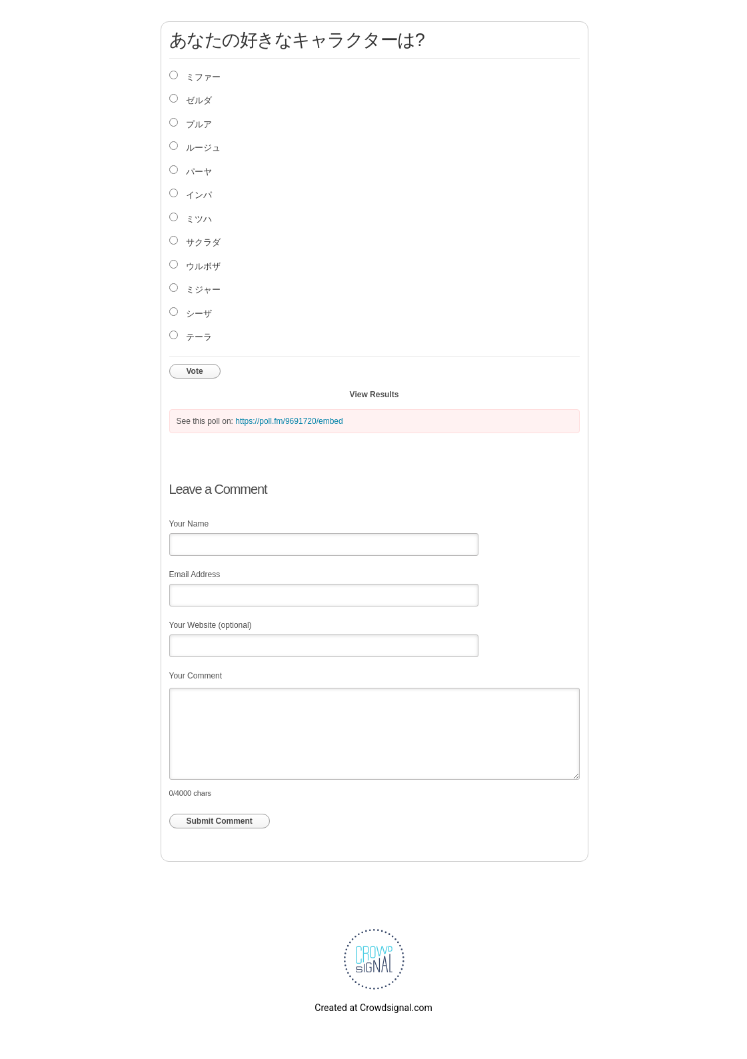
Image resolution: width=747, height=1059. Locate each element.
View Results (374, 394)
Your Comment (196, 675)
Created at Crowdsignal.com (373, 1007)
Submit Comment (220, 821)
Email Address (195, 574)
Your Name (189, 524)
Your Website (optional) (210, 625)
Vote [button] (195, 371)
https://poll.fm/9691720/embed (289, 421)
